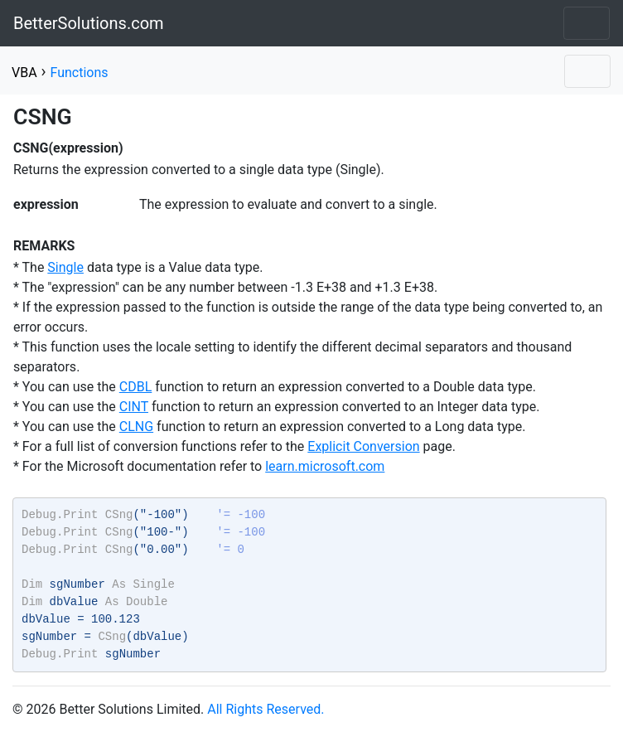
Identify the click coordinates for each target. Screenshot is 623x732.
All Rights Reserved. (265, 709)
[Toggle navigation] (586, 23)
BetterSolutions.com (88, 23)
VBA (24, 72)
